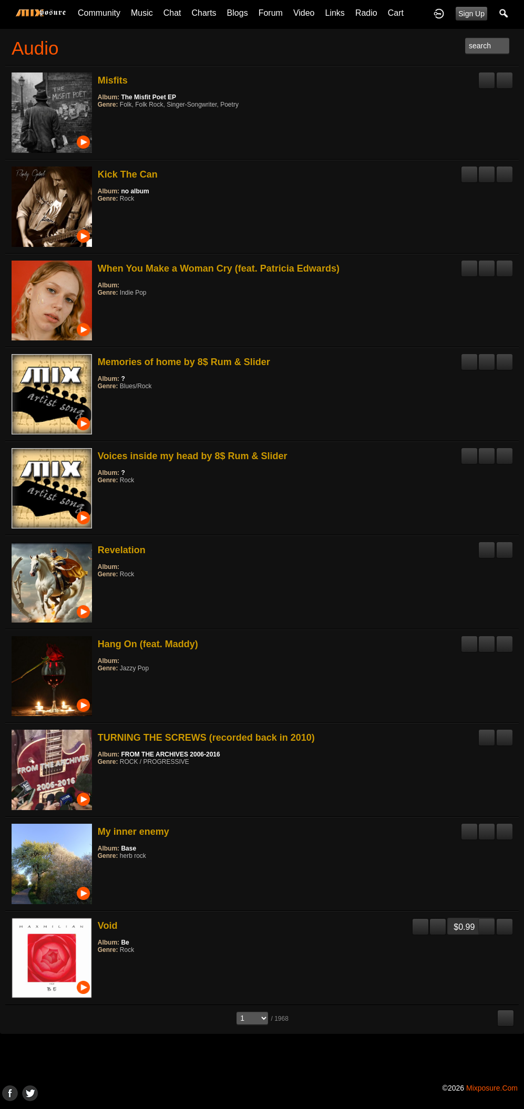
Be (125, 942)
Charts (203, 12)
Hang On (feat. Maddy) (148, 644)
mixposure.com (492, 1088)
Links (335, 12)
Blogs (237, 12)
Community (99, 12)
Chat (172, 12)
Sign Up (471, 13)
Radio (366, 12)
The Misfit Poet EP (148, 97)
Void (108, 925)
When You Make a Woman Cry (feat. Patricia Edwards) (219, 268)
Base (128, 848)
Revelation (122, 550)
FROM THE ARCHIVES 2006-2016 (170, 754)
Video (304, 12)
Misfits (113, 80)
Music (142, 12)
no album (135, 191)
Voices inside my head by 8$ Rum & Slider (192, 456)
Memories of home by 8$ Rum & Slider (184, 362)
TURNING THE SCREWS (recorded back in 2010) (206, 737)
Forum (271, 12)
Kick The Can (128, 174)
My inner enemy (133, 831)
